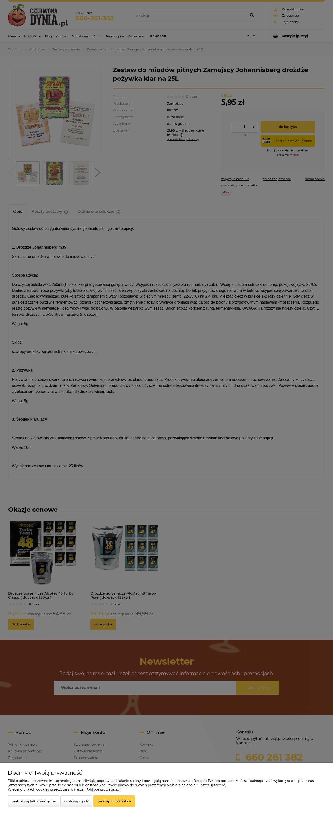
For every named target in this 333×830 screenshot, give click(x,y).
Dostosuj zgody (76, 801)
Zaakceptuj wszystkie (114, 801)
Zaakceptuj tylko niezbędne (34, 801)
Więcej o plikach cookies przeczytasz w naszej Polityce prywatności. (64, 789)
